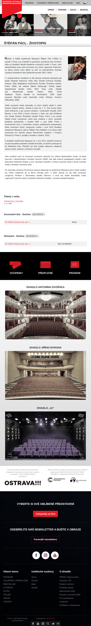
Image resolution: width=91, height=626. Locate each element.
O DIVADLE (8, 588)
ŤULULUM (39, 32)
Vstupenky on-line (45, 514)
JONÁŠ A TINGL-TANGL (10, 32)
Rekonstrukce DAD (67, 591)
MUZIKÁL (84, 10)
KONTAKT (7, 602)
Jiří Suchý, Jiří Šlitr (6, 34)
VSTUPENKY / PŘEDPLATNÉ (15, 581)
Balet (33, 584)
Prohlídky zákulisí (66, 588)
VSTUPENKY (16, 273)
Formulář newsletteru (45, 539)
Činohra (34, 581)
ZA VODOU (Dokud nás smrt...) (17, 222)
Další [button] (78, 3)
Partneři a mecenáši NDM (69, 595)
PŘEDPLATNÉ (45, 273)
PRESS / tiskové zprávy (69, 577)
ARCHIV (6, 598)
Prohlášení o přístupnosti (69, 605)
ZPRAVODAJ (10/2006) (13, 201)
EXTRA (6, 591)
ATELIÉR (7, 595)
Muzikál (34, 588)
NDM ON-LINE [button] (67, 3)
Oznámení (63, 602)
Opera (33, 577)
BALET (73, 10)
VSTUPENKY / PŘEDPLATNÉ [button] (48, 3)
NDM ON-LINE (9, 584)
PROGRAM (74, 273)
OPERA (51, 10)
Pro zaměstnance (66, 598)
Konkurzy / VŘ (65, 581)
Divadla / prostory (66, 584)
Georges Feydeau (40, 34)
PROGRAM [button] (29, 3)
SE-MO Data (50, 618)
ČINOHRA (62, 10)
